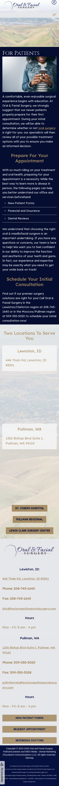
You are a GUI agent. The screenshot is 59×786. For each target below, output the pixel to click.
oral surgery (47, 128)
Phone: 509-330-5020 (18, 662)
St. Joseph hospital (29, 508)
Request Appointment (30, 735)
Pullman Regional (29, 519)
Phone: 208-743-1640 (18, 588)
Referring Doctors (30, 746)
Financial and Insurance (24, 211)
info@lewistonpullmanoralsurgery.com (29, 608)
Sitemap (29, 758)
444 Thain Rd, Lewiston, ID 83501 (25, 578)
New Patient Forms (21, 203)
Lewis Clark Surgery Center (29, 530)
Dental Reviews (18, 218)
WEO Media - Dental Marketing (40, 751)
